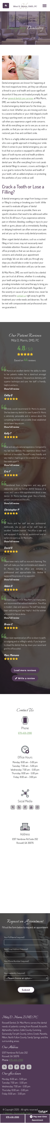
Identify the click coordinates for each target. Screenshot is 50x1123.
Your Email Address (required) (16, 949)
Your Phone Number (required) (16, 961)
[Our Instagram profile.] (37, 807)
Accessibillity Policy (23, 1113)
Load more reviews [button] (25, 670)
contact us (21, 295)
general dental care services (20, 98)
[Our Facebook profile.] (25, 807)
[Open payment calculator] (38, 1116)
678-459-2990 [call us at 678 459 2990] (25, 732)
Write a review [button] (25, 678)
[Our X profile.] (12, 807)
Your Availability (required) (14, 973)
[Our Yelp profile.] (19, 807)
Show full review (11, 388)
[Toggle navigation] (44, 5)
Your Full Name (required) (14, 937)
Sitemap (8, 1113)
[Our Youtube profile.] (31, 807)
